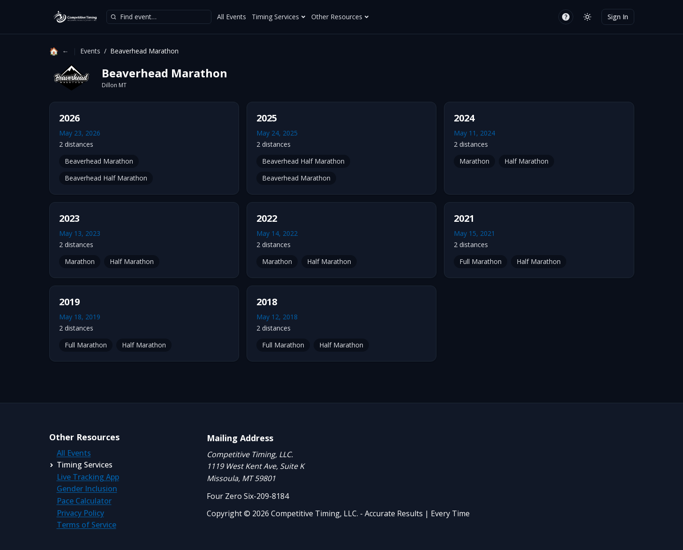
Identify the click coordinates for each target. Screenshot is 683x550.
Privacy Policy (80, 513)
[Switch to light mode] (587, 16)
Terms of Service (86, 525)
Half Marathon (526, 161)
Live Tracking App (88, 477)
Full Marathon (480, 261)
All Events (231, 16)
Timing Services (279, 16)
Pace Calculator (84, 501)
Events (90, 50)
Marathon (474, 161)
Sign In (618, 16)
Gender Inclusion (87, 488)
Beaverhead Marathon (99, 161)
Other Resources (340, 16)
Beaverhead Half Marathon (106, 177)
